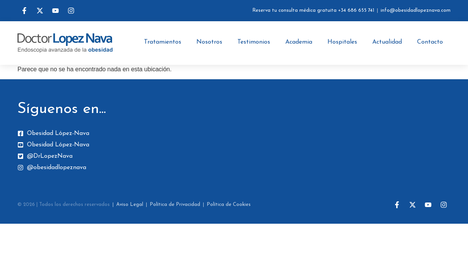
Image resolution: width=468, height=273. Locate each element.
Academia (298, 42)
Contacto (430, 42)
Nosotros (209, 42)
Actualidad (387, 42)
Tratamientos (162, 42)
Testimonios (253, 42)
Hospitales (342, 42)
